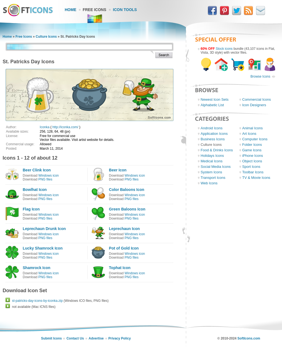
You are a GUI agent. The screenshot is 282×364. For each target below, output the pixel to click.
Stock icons (224, 49)
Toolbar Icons (253, 172)
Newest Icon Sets (215, 99)
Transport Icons (213, 178)
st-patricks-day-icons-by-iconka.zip (37, 301)
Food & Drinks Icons (217, 150)
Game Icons (252, 150)
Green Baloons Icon (127, 209)
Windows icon (48, 175)
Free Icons (94, 9)
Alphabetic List (212, 105)
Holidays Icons (212, 156)
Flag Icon (31, 209)
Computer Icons (255, 139)
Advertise (96, 338)
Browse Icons (260, 76)
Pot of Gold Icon (124, 248)
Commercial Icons (256, 99)
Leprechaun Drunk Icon (44, 228)
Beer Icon (118, 170)
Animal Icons (252, 128)
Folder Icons (252, 145)
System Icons (211, 172)
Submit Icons (51, 338)
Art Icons (249, 134)
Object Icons (252, 161)
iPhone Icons (252, 156)
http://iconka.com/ (65, 127)
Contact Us (75, 338)
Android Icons (212, 128)
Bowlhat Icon (35, 189)
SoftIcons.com (248, 338)
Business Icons (213, 139)
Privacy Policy (120, 338)
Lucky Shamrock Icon (43, 248)
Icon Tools (125, 9)
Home (70, 9)
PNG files (45, 179)
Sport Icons (251, 167)
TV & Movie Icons (256, 178)
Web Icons (209, 183)
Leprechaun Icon (124, 228)
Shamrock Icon (36, 268)
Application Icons (214, 134)
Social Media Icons (216, 167)
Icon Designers (254, 105)
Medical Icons (212, 161)
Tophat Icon (120, 268)
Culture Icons (46, 37)
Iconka (44, 127)
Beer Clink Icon (37, 170)
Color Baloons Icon (126, 189)
